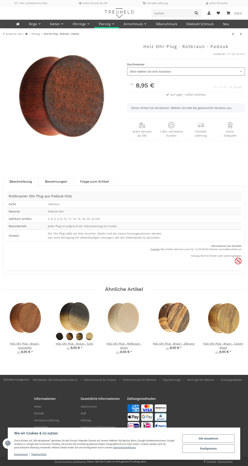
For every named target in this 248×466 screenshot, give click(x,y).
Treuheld (154, 249)
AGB (83, 413)
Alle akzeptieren (208, 438)
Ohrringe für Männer (200, 380)
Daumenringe (172, 380)
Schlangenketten (231, 380)
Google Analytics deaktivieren (70, 461)
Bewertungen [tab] (56, 181)
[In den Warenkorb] (6, 42)
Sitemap (86, 420)
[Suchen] (171, 13)
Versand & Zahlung (46, 420)
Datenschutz (38, 454)
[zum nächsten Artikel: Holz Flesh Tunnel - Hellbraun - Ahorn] (241, 34)
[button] (209, 13)
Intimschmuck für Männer (140, 380)
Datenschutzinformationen (98, 427)
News (37, 406)
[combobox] (186, 71)
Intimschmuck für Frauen (100, 380)
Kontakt (39, 413)
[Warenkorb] (234, 13)
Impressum (21, 454)
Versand (237, 86)
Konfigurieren (208, 448)
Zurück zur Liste (14, 33)
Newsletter (41, 427)
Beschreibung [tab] (20, 181)
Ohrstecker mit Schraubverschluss (55, 380)
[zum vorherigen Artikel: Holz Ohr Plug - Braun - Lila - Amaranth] (233, 34)
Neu (226, 24)
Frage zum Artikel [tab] (94, 181)
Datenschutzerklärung (124, 447)
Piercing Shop (225, 461)
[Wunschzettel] (218, 13)
